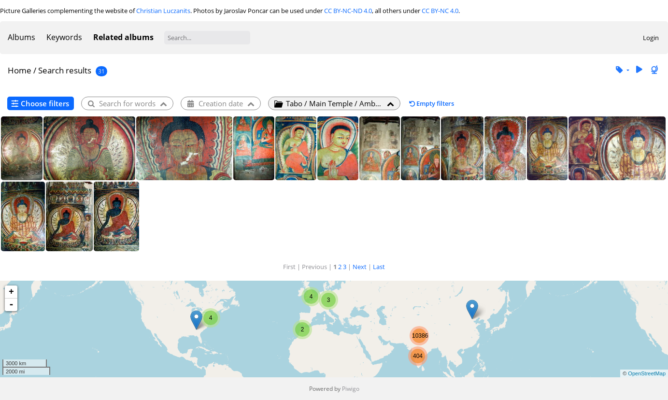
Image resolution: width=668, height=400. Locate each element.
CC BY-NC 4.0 (440, 10)
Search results (64, 70)
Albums (21, 37)
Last (379, 266)
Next (360, 266)
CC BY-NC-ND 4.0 (348, 10)
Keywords (64, 37)
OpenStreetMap (647, 373)
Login (651, 37)
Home (19, 70)
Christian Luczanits (163, 10)
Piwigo (350, 389)
